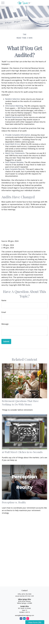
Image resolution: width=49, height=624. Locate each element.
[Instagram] (27, 618)
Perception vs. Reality (14, 502)
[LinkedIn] (24, 618)
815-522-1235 (29, 596)
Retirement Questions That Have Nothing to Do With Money (20, 402)
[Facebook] (21, 618)
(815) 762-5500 (26, 594)
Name (3, 300)
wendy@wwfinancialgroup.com (24, 615)
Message (5, 324)
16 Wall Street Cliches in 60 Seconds (22, 452)
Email (3, 312)
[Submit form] (6, 341)
